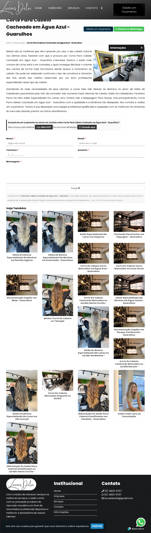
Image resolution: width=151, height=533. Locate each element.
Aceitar (97, 526)
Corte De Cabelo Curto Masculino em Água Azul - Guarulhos (93, 268)
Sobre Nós (54, 8)
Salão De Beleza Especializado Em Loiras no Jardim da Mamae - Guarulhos (93, 354)
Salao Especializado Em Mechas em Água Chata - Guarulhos (129, 300)
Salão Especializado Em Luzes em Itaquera (93, 235)
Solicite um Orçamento (129, 9)
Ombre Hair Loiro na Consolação (129, 415)
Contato (92, 8)
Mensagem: (14, 161)
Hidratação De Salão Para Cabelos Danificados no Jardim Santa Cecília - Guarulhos (22, 470)
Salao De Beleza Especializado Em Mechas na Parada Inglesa (22, 257)
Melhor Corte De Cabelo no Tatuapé (58, 320)
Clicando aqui (87, 127)
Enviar (75, 188)
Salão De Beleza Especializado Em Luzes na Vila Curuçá (22, 416)
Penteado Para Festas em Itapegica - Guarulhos (129, 235)
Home (38, 8)
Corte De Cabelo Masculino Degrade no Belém (58, 396)
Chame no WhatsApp (129, 29)
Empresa (59, 496)
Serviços (73, 8)
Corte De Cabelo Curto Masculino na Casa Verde (129, 267)
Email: (82, 138)
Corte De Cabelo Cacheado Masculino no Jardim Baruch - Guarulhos (129, 365)
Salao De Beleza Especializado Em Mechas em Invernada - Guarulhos (57, 257)
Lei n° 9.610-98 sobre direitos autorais (107, 200)
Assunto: (83, 150)
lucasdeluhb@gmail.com (117, 498)
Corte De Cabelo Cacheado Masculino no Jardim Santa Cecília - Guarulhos (93, 301)
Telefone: (12, 150)
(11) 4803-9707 (43, 127)
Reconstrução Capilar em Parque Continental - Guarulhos (129, 332)
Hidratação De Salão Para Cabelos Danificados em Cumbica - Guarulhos (93, 416)
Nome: (10, 138)
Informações (61, 512)
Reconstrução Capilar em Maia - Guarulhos (22, 299)
